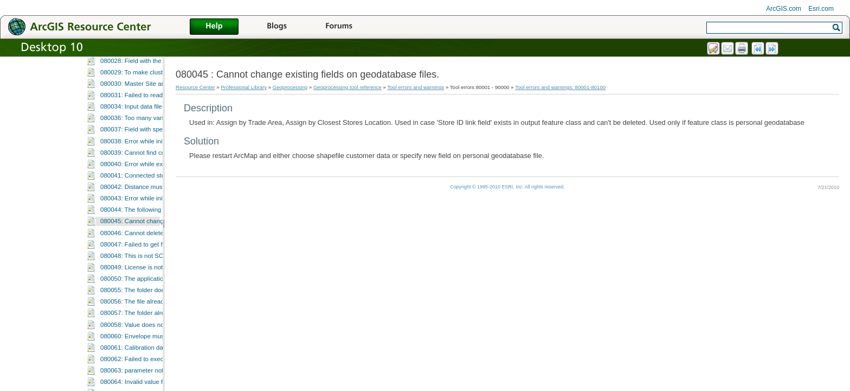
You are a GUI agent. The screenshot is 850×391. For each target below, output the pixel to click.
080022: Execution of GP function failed (155, 88)
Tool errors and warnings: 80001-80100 (560, 87)
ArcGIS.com (783, 8)
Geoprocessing (290, 87)
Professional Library (244, 87)
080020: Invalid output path (138, 65)
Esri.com (821, 8)
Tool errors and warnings (415, 87)
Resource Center (195, 87)
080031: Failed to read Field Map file (151, 191)
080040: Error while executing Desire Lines (160, 260)
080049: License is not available (144, 363)
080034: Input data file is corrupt (145, 202)
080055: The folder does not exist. (147, 386)
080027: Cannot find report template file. (156, 145)
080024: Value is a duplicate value (147, 111)
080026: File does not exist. (138, 133)
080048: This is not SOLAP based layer (154, 352)
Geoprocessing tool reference (347, 87)
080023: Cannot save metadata (144, 99)
